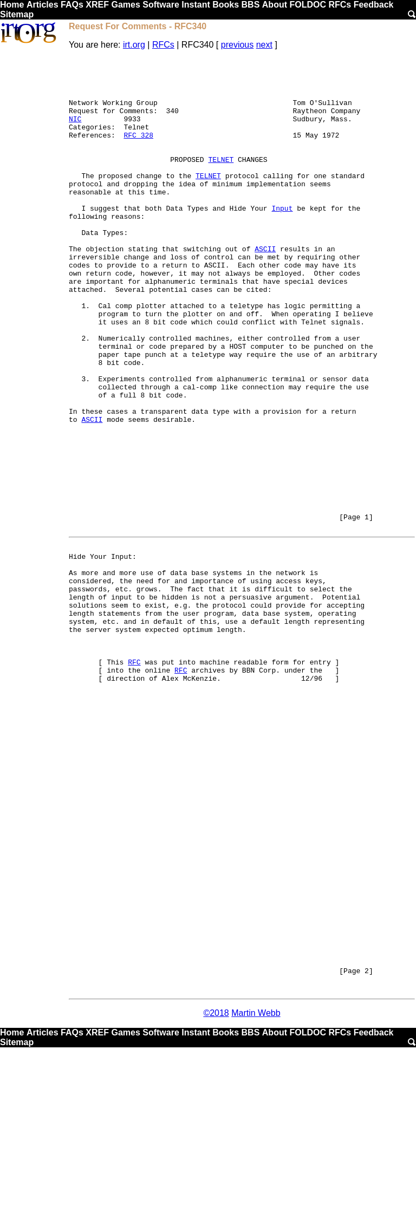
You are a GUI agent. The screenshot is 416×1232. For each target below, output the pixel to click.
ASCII (265, 287)
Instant (195, 4)
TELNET (220, 180)
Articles (42, 4)
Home (12, 4)
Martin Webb (255, 1196)
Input (281, 239)
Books (225, 4)
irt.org (134, 44)
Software (160, 4)
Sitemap (17, 14)
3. (85, 443)
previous (237, 44)
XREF (97, 4)
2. (85, 395)
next (264, 44)
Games (125, 4)
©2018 (216, 1196)
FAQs (72, 4)
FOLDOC (307, 4)
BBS (251, 4)
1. (85, 356)
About (274, 4)
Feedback (374, 4)
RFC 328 (138, 151)
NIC (75, 131)
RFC (134, 780)
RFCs (339, 4)
